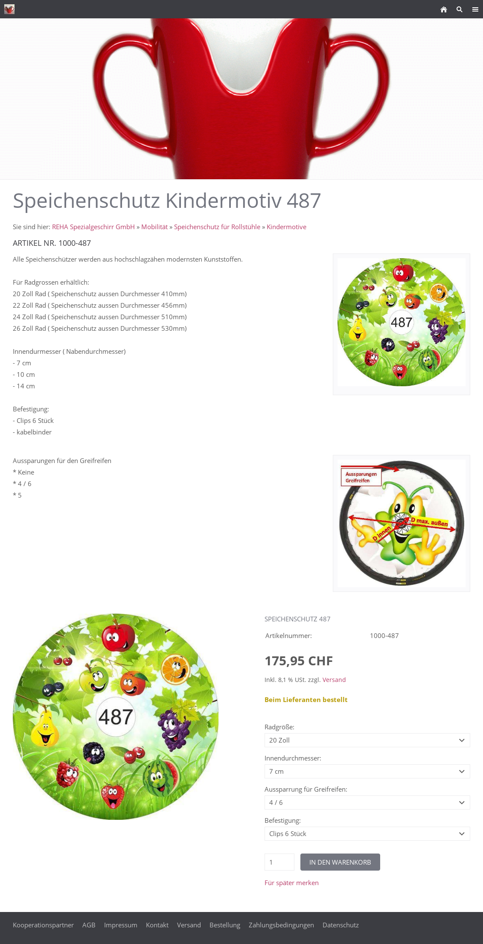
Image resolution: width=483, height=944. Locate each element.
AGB (89, 925)
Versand (334, 680)
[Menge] (279, 862)
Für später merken (292, 882)
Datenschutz (341, 925)
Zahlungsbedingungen (281, 925)
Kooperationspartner (43, 925)
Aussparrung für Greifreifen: (306, 789)
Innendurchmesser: (293, 758)
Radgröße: (279, 727)
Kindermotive (286, 226)
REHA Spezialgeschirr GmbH (93, 226)
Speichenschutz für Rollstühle (217, 226)
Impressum (120, 925)
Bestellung (224, 925)
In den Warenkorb (340, 862)
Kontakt (157, 925)
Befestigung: (283, 820)
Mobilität (154, 226)
